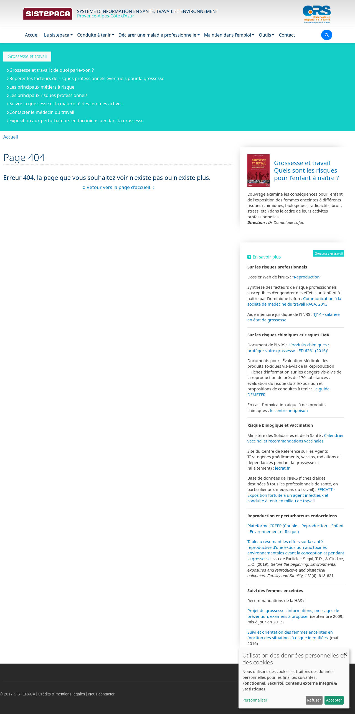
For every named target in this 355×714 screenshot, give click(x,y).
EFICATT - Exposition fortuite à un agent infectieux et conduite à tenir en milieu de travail (291, 495)
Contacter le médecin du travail (41, 112)
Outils (265, 35)
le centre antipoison (289, 410)
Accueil (32, 35)
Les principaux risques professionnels (48, 95)
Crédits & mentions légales (61, 694)
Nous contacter (101, 694)
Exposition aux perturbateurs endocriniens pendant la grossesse (76, 120)
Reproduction (307, 277)
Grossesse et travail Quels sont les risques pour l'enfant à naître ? (306, 170)
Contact (287, 35)
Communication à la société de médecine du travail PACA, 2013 (294, 301)
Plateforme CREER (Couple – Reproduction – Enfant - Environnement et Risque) (295, 528)
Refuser (314, 700)
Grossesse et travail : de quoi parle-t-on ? (51, 70)
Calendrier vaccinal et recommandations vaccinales (295, 438)
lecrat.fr (282, 468)
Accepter (334, 700)
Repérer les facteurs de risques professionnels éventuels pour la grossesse (86, 78)
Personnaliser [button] (254, 700)
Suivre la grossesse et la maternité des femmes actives (66, 104)
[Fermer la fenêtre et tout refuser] (345, 651)
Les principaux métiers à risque (41, 87)
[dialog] (294, 678)
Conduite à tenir (94, 35)
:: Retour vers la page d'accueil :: (118, 187)
